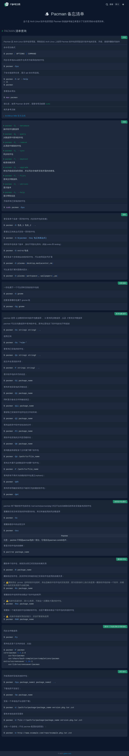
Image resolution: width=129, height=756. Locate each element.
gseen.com (67, 753)
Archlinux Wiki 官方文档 (15, 116)
